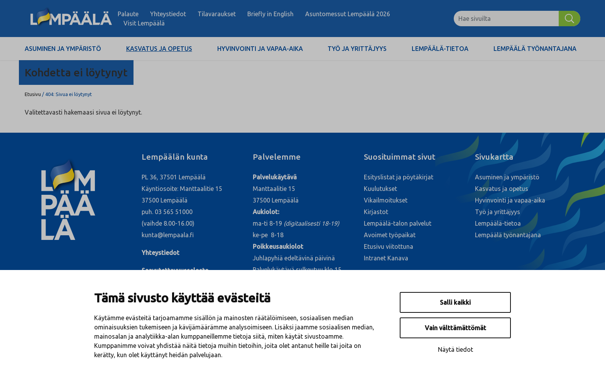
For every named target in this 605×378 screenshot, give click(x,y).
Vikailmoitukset (385, 200)
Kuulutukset (380, 188)
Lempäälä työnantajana (534, 48)
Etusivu (33, 94)
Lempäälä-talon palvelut (397, 223)
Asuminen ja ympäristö (63, 48)
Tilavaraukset (217, 13)
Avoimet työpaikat (390, 234)
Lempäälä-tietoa (440, 48)
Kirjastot (376, 211)
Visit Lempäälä (144, 23)
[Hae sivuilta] (506, 18)
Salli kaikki (455, 302)
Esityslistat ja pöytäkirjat (398, 177)
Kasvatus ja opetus (159, 48)
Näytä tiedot (455, 349)
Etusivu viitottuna (388, 246)
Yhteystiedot (168, 13)
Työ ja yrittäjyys (357, 48)
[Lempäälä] (71, 18)
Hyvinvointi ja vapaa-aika (260, 48)
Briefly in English (270, 13)
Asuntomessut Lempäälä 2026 (347, 13)
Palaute (128, 13)
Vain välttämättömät (455, 327)
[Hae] (569, 18)
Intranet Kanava (386, 258)
